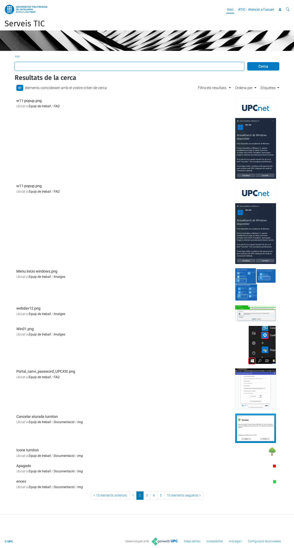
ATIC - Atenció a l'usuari (256, 9)
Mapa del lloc (192, 541)
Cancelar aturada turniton (37, 416)
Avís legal (235, 541)
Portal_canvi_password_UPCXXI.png (45, 371)
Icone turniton (27, 450)
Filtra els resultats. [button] (212, 88)
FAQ (57, 106)
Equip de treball (40, 106)
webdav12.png (28, 308)
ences (21, 481)
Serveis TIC (24, 24)
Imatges (59, 277)
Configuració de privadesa (264, 541)
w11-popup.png (29, 100)
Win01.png (25, 329)
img (80, 422)
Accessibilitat (214, 541)
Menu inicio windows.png (36, 271)
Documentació (64, 422)
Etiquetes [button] (268, 88)
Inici (230, 9)
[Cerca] (288, 9)
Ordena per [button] (244, 88)
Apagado (23, 466)
